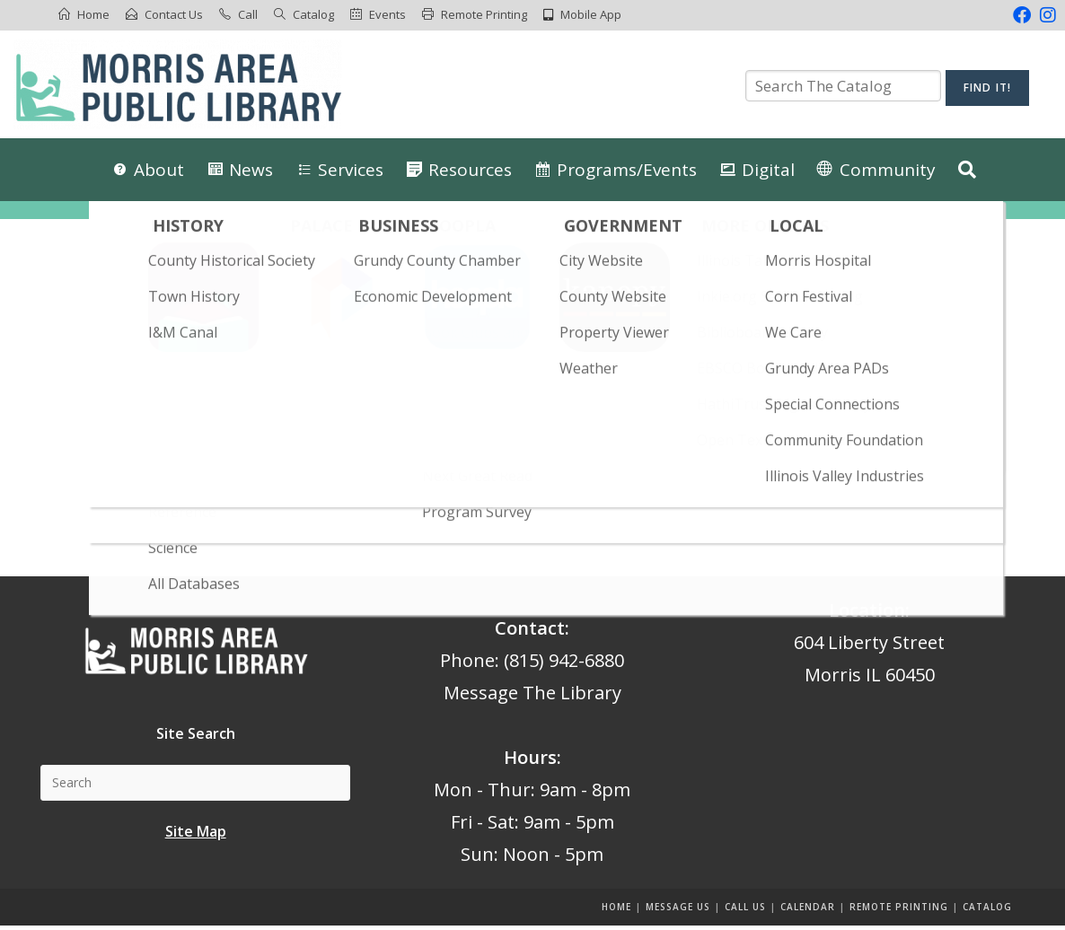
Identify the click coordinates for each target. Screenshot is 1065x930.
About (159, 169)
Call (248, 14)
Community (888, 169)
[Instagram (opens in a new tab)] (1045, 15)
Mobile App (590, 14)
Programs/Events (627, 169)
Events (387, 14)
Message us (678, 911)
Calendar (807, 911)
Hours (530, 762)
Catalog (313, 14)
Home (93, 14)
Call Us (745, 911)
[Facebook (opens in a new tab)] (1021, 15)
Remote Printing (484, 14)
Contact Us (174, 14)
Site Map (195, 835)
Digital (768, 169)
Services (350, 169)
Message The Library (532, 697)
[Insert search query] (532, 425)
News (251, 169)
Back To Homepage (532, 516)
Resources (470, 169)
